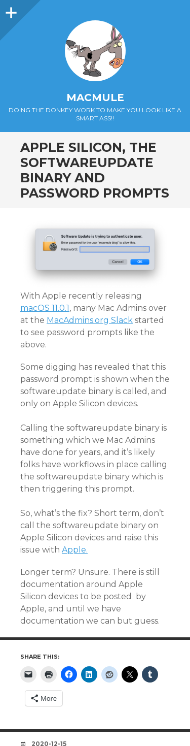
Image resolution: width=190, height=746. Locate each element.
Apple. (75, 550)
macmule (95, 97)
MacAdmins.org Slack (90, 320)
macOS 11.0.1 (44, 308)
